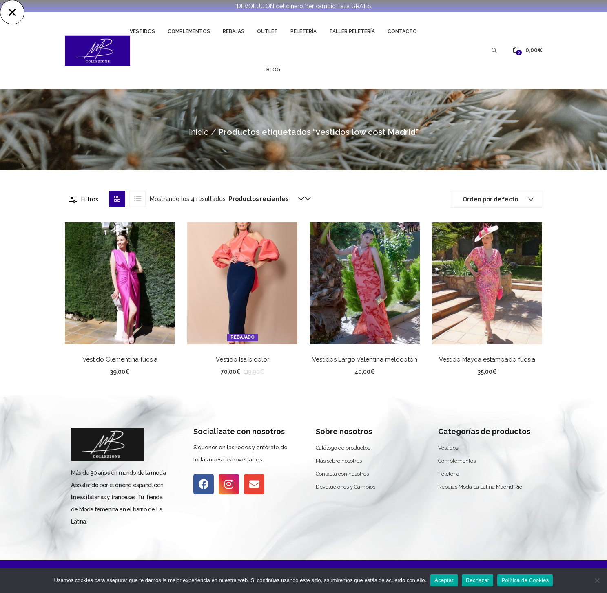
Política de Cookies (525, 580)
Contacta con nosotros (342, 474)
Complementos (189, 31)
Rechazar (478, 580)
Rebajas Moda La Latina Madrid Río (480, 487)
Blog (273, 70)
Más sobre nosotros (339, 461)
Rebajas (233, 31)
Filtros (89, 199)
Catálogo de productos (343, 448)
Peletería (303, 31)
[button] (527, 50)
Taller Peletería (352, 31)
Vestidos (142, 31)
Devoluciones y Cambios (345, 487)
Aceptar (444, 580)
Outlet (267, 31)
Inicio (199, 132)
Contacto (402, 31)
